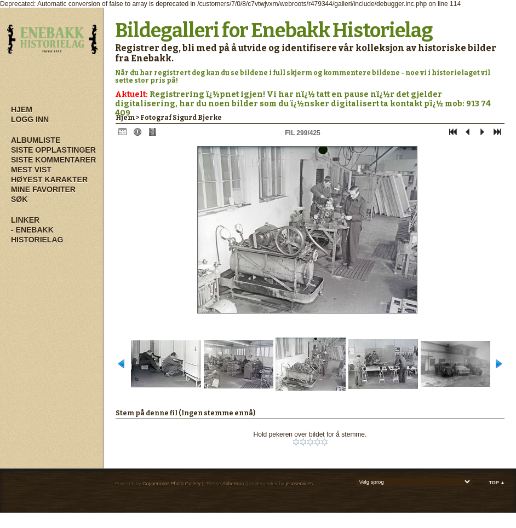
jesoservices (299, 483)
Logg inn (30, 119)
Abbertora (233, 483)
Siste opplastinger (53, 150)
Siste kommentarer (53, 159)
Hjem (21, 109)
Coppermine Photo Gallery (171, 483)
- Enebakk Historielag (37, 234)
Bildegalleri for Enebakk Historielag (274, 31)
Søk (19, 199)
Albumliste (35, 140)
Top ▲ (497, 482)
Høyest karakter (49, 179)
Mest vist (31, 169)
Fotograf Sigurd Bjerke (181, 117)
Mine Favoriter (43, 189)
